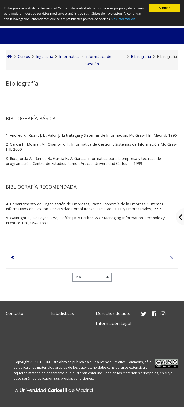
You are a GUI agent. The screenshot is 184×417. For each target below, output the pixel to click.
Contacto (14, 313)
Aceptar (164, 8)
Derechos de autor (114, 313)
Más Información (123, 19)
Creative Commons (127, 361)
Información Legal (113, 323)
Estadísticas (62, 313)
